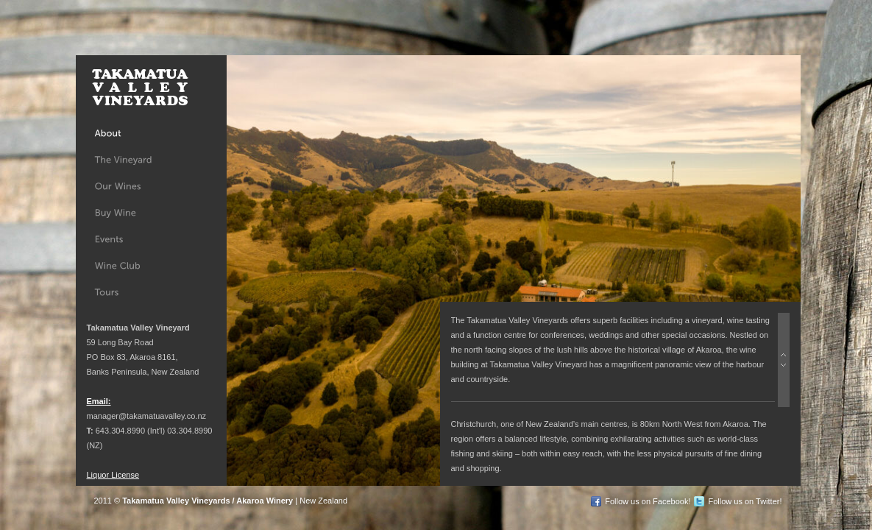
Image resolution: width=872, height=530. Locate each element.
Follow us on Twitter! (744, 501)
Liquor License (113, 474)
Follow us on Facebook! (647, 501)
